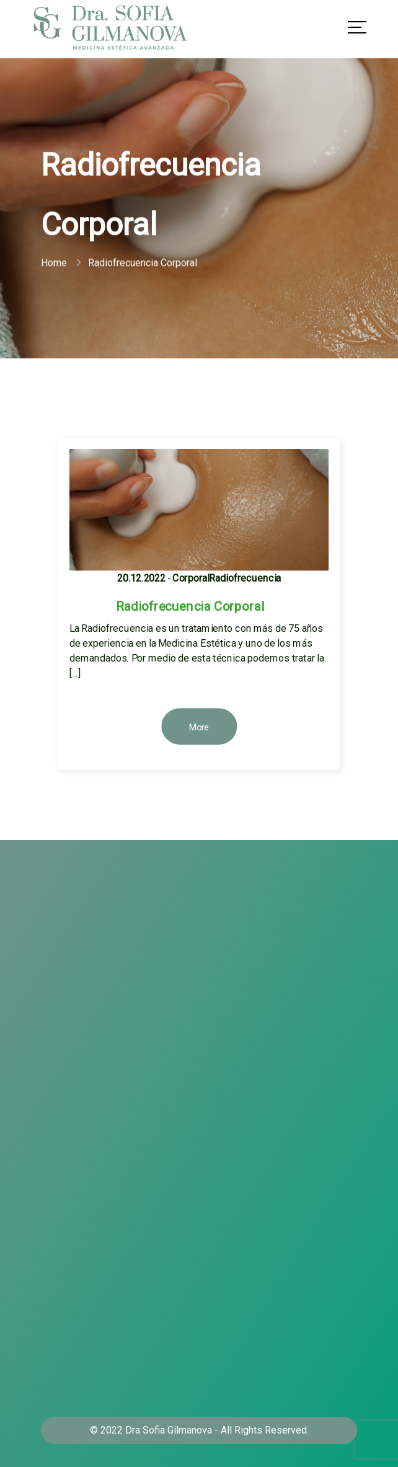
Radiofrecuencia (245, 578)
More (199, 727)
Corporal (191, 578)
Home (54, 263)
